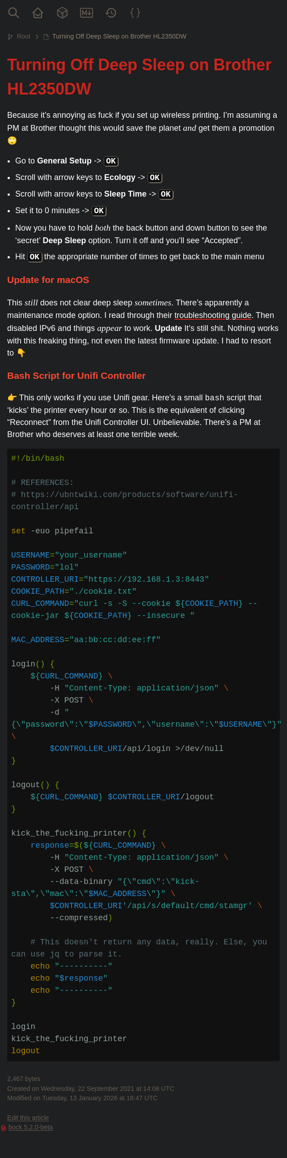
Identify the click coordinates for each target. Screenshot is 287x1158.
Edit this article (28, 1117)
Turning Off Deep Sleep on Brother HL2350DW (119, 36)
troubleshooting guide (212, 315)
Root (23, 36)
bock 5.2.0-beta (30, 1127)
